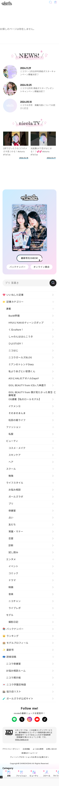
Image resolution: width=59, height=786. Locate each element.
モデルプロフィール (15, 642)
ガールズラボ (16, 496)
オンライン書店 (41, 267)
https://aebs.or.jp (21, 740)
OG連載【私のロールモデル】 (25, 399)
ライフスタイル (14, 482)
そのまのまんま (17, 413)
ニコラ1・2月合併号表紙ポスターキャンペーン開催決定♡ (29, 70)
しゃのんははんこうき (21, 336)
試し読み (13, 552)
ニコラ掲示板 (13, 677)
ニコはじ (13, 350)
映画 (11, 587)
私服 (11, 434)
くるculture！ (16, 329)
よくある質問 (38, 749)
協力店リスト (12, 691)
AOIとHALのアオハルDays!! (24, 378)
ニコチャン (15, 601)
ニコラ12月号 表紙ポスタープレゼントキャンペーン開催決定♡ (29, 87)
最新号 (8, 649)
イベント (13, 566)
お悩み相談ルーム (16, 670)
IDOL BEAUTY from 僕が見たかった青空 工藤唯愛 (32, 393)
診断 (11, 545)
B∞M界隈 (14, 315)
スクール (46, 774)
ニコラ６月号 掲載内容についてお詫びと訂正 (29, 104)
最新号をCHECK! (29, 258)
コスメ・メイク (17, 448)
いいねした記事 (13, 294)
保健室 (12, 510)
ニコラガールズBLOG (20, 357)
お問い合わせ (51, 749)
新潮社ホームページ (29, 753)
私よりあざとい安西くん (22, 371)
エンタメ (11, 559)
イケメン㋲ (15, 406)
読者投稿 (9, 656)
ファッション (21, 774)
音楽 (11, 594)
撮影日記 (13, 622)
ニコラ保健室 (13, 663)
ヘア (11, 462)
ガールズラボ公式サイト (18, 698)
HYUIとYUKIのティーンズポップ (26, 322)
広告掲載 (26, 749)
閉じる (1, 777)
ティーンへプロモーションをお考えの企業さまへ (29, 757)
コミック (13, 573)
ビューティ (34, 774)
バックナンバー (18, 267)
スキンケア (15, 455)
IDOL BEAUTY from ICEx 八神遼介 (27, 385)
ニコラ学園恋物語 (14, 684)
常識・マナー (16, 531)
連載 (9, 774)
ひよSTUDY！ (16, 343)
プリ (11, 503)
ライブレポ (15, 608)
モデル (9, 615)
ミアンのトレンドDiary (21, 364)
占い (11, 517)
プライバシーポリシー (11, 749)
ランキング (11, 635)
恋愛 (11, 538)
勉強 (11, 475)
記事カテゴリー (13, 301)
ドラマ (12, 580)
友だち (12, 524)
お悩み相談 (15, 489)
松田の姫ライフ (17, 420)
